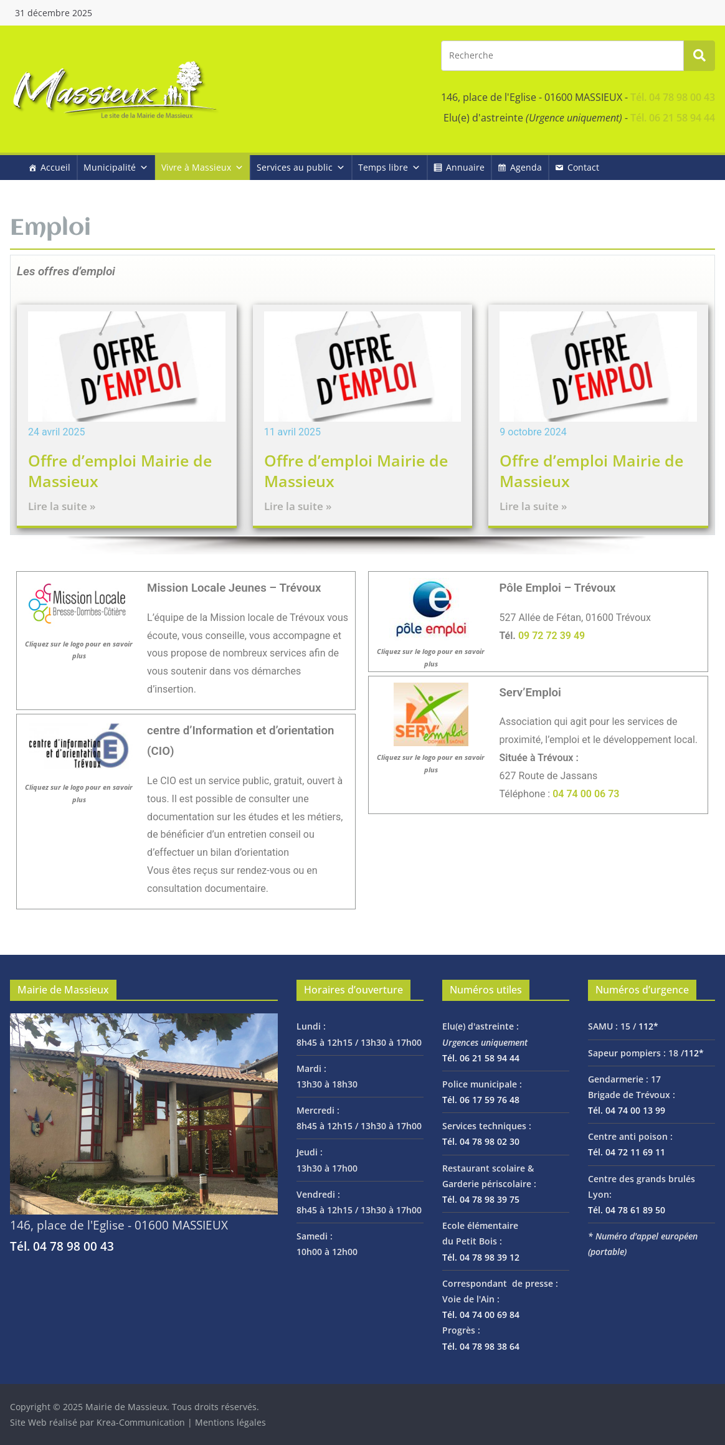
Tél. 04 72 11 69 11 (626, 1152)
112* (648, 1026)
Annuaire (465, 167)
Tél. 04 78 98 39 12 (480, 1257)
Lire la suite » (61, 506)
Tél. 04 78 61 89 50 (626, 1210)
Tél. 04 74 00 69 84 (480, 1314)
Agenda (526, 167)
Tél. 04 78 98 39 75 (480, 1199)
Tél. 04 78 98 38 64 (480, 1346)
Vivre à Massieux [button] (202, 167)
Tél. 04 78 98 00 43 (672, 97)
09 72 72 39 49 (551, 636)
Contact (583, 167)
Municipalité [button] (115, 167)
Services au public (301, 167)
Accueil (55, 167)
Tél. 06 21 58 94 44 (672, 118)
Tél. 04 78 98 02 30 (480, 1141)
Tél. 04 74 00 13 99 (626, 1110)
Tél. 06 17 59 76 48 (480, 1100)
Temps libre (389, 167)
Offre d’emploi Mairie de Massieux (120, 470)
